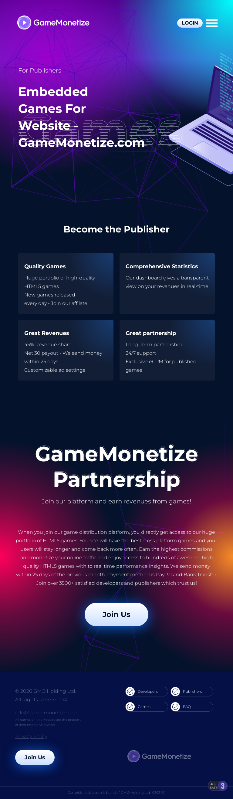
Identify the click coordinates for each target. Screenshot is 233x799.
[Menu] (212, 23)
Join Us (116, 614)
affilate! (80, 303)
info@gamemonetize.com (47, 713)
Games (138, 706)
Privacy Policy (31, 736)
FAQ (181, 706)
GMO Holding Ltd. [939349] (143, 793)
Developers (142, 691)
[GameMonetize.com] (53, 23)
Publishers (186, 691)
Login (190, 23)
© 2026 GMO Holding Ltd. (45, 691)
